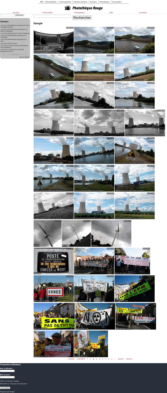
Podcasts (93, 2)
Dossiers (16, 13)
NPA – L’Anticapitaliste (48, 2)
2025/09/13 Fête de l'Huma (9, 43)
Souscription (117, 2)
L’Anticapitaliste (65, 2)
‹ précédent (81, 359)
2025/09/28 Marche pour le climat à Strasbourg (15, 33)
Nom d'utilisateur (7, 368)
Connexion (143, 13)
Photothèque (104, 2)
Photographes (79, 13)
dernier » (129, 359)
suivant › (121, 359)
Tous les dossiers (24, 57)
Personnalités (48, 13)
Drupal (12, 392)
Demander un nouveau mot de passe (13, 384)
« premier (71, 359)
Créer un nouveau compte (9, 381)
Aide (111, 13)
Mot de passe (5, 375)
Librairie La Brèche (80, 2)
